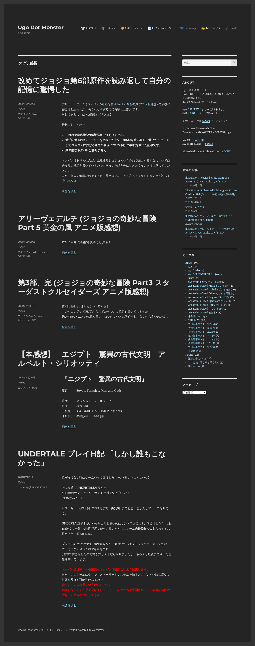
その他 (21, 108)
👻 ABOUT (88, 28)
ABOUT (206, 120)
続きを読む (69, 191)
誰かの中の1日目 (197, 358)
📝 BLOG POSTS (159, 28)
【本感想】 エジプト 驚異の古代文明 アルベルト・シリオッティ (91, 359)
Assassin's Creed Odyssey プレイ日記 (209, 293)
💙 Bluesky (188, 28)
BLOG (188, 262)
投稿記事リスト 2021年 (201, 343)
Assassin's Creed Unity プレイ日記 (207, 304)
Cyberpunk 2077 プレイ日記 (204, 282)
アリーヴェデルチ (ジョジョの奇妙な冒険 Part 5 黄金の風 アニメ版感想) (110, 104)
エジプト (22, 387)
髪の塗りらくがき (194, 207)
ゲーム (21, 487)
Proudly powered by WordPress (86, 630)
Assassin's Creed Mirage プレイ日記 (208, 285)
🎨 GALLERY (130, 28)
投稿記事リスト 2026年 (202, 324)
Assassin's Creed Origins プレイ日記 (209, 297)
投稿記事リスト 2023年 (201, 335)
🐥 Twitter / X (210, 28)
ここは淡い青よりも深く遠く (203, 362)
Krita (191, 278)
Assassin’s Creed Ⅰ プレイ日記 (205, 308)
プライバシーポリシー (53, 630)
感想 (20, 114)
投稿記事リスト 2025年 (202, 327)
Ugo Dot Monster (41, 27)
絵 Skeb (193, 270)
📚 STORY (108, 28)
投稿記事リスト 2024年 (202, 331)
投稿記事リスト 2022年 (202, 339)
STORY (194, 113)
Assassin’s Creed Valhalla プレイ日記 (209, 289)
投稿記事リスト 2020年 (202, 347)
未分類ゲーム (195, 316)
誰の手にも (194, 366)
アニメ (27, 251)
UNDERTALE (39, 487)
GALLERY (193, 109)
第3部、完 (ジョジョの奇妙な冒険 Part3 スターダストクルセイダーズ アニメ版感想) (94, 287)
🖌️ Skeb (231, 28)
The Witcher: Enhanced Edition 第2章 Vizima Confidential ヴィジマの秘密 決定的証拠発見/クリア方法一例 (211, 194)
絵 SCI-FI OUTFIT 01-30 (203, 274)
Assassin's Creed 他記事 (202, 312)
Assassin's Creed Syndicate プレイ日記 (210, 301)
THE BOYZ (194, 320)
